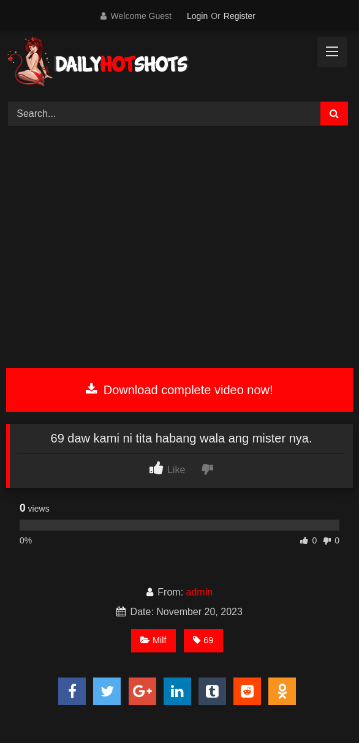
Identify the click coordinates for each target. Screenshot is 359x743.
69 (203, 640)
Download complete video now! (179, 390)
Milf (153, 640)
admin (199, 592)
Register (239, 16)
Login (197, 16)
